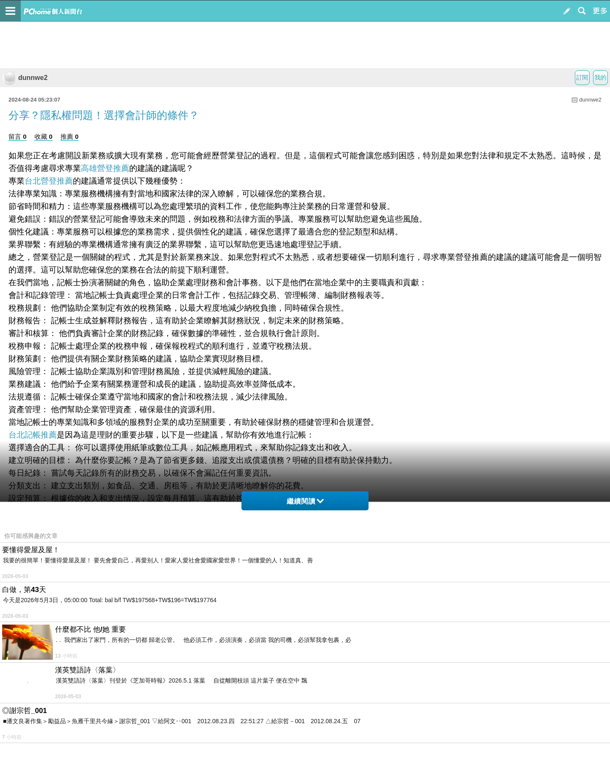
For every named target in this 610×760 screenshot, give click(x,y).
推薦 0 (70, 136)
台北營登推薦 (49, 180)
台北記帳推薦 (32, 434)
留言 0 (17, 136)
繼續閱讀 (305, 501)
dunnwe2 (24, 77)
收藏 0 (43, 136)
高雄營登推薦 (105, 168)
